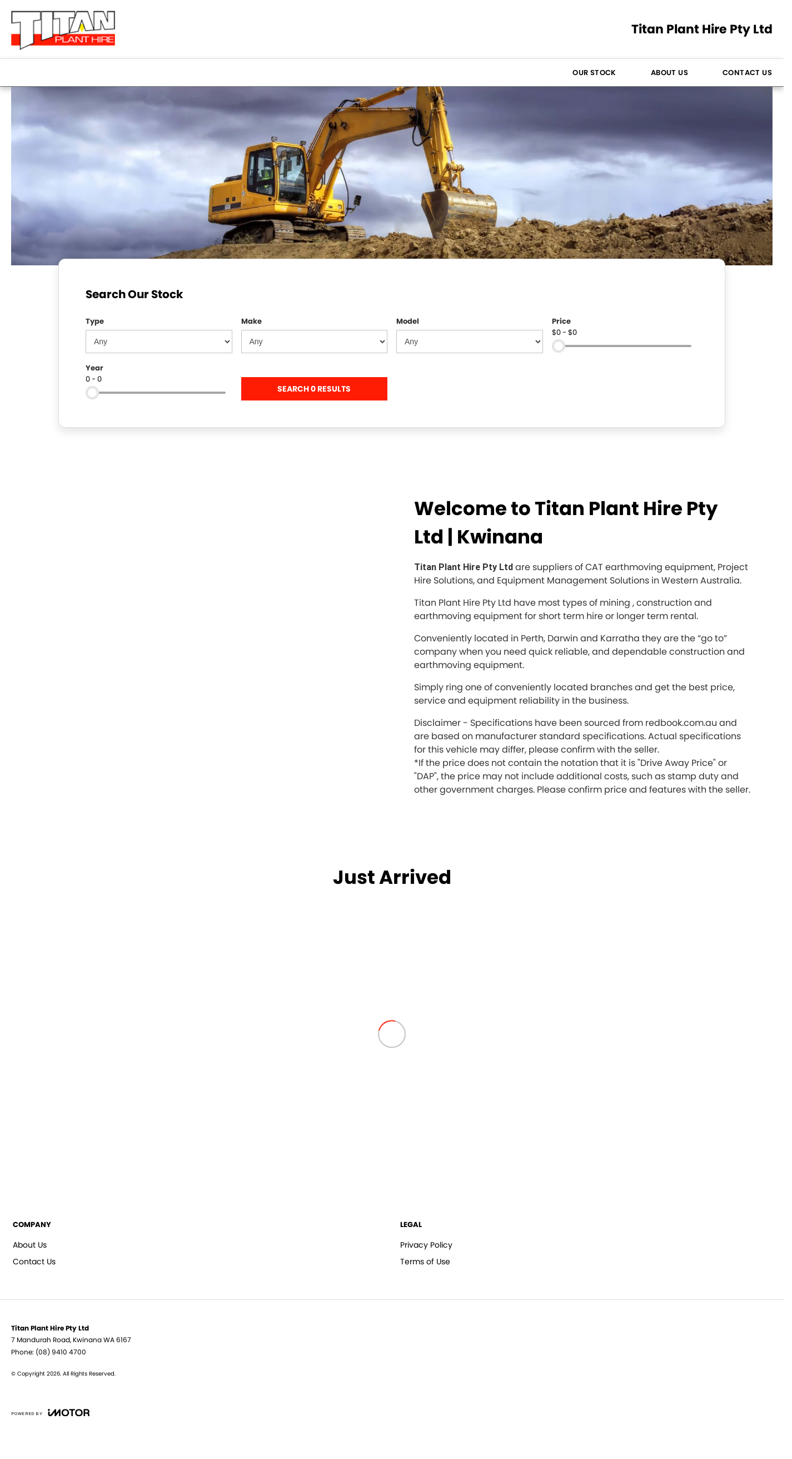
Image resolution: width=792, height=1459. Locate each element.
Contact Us (747, 72)
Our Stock (594, 72)
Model (407, 321)
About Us (669, 72)
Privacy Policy (426, 1244)
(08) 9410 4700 (61, 1352)
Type (95, 321)
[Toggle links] (50, 1412)
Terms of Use (425, 1261)
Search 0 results (314, 388)
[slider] (558, 346)
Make (251, 321)
